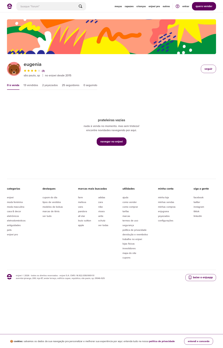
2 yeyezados (50, 85)
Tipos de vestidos (52, 250)
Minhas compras (167, 254)
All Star (81, 264)
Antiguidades (14, 273)
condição (86, 99)
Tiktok (196, 259)
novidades (64, 99)
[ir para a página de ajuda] (177, 6)
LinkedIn (198, 264)
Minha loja (163, 245)
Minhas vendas (166, 250)
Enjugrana (163, 259)
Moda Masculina (15, 254)
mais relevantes (20, 99)
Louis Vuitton (84, 268)
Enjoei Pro (12, 282)
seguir (208, 69)
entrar (185, 6)
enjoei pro (154, 6)
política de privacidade (162, 341)
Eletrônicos (13, 264)
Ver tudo (47, 264)
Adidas (101, 245)
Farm (80, 245)
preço (44, 99)
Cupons (126, 305)
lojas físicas (128, 291)
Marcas (126, 264)
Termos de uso (130, 268)
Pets (9, 277)
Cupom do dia (50, 245)
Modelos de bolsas (53, 254)
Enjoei (10, 245)
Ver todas (103, 273)
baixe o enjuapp (200, 325)
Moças (118, 6)
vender (204, 6)
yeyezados (164, 264)
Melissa (82, 250)
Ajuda (125, 245)
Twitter (197, 250)
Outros (166, 6)
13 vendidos (31, 85)
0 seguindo (90, 85)
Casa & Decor (14, 259)
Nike (100, 254)
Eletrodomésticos (16, 268)
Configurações (165, 268)
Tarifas (125, 259)
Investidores (129, 296)
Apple (81, 273)
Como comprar (130, 254)
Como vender (129, 250)
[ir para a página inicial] (9, 8)
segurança (128, 273)
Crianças (141, 6)
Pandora (82, 259)
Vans (80, 254)
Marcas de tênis (51, 259)
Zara (100, 250)
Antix (100, 264)
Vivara (101, 259)
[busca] (51, 6)
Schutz (101, 268)
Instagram (199, 254)
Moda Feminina (15, 250)
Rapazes (129, 6)
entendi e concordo (198, 341)
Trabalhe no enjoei (132, 287)
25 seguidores (70, 85)
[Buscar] (80, 6)
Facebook (198, 245)
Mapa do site (129, 301)
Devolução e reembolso (135, 282)
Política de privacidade (134, 277)
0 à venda (13, 85)
